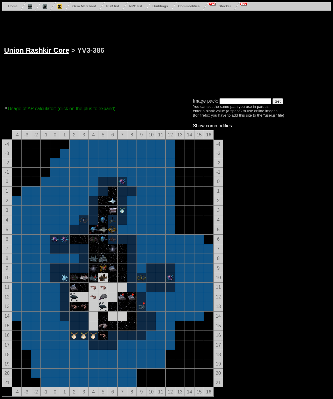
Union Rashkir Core (36, 50)
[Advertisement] (213, 53)
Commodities (189, 6)
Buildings (160, 6)
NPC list (135, 6)
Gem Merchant (84, 6)
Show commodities (212, 125)
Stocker (225, 6)
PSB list (112, 6)
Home (12, 6)
